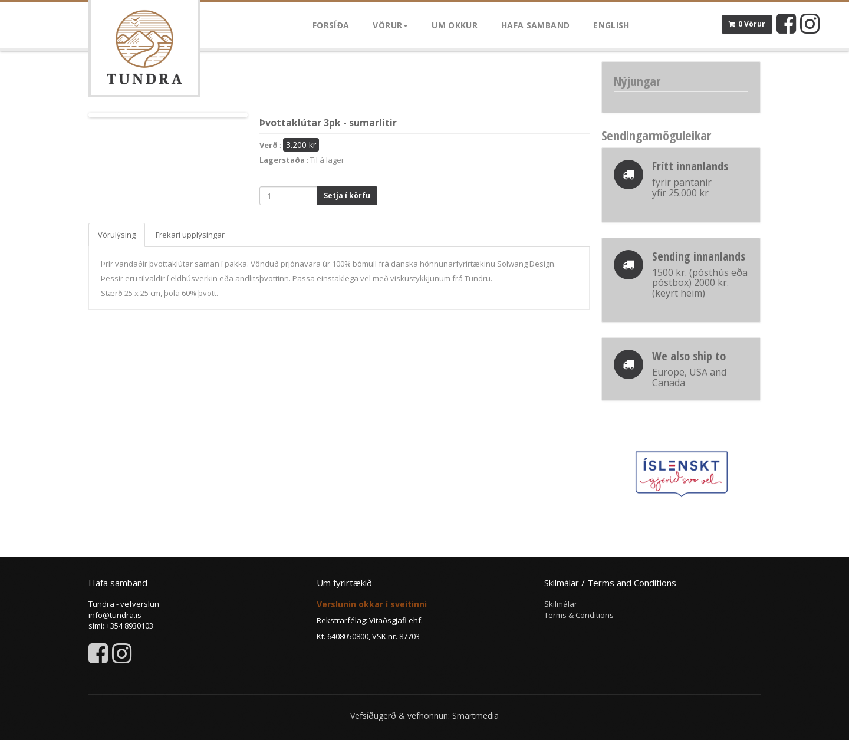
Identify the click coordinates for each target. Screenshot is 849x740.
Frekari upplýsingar (190, 234)
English (611, 25)
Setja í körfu (347, 195)
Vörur (390, 25)
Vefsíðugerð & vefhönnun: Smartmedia (424, 715)
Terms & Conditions (579, 615)
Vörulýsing (117, 234)
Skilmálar (560, 603)
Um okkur (455, 25)
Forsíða (330, 25)
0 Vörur (747, 24)
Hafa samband (535, 25)
